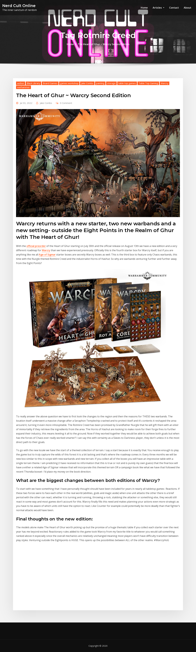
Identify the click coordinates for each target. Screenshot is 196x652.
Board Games (50, 83)
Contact (174, 7)
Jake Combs (87, 83)
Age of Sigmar (47, 254)
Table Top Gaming (148, 83)
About (187, 7)
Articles (158, 7)
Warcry (164, 83)
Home (144, 7)
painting (100, 83)
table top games (127, 83)
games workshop (69, 83)
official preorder (36, 246)
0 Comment (66, 102)
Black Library (33, 83)
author (20, 83)
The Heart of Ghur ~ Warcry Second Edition (103, 44)
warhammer (23, 87)
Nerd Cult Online (19, 5)
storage (111, 83)
